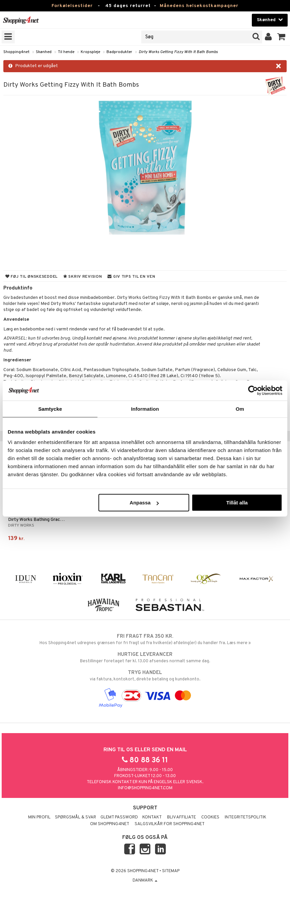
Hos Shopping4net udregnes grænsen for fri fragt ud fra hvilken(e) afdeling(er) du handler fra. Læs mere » (145, 639)
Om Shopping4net (109, 824)
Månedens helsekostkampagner (199, 6)
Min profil (39, 817)
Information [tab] (145, 408)
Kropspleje (90, 52)
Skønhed (44, 52)
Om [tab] (240, 408)
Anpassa (144, 502)
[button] (281, 37)
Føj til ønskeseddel (31, 276)
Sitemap (170, 871)
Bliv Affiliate (181, 817)
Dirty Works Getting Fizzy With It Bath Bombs (178, 52)
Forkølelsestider (72, 6)
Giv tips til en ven (131, 276)
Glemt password (119, 817)
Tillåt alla (237, 502)
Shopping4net (16, 52)
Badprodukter (119, 52)
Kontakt (152, 817)
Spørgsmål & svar (75, 817)
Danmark (145, 880)
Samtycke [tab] (50, 408)
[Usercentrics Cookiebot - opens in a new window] (253, 390)
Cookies (210, 817)
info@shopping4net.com (145, 788)
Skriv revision (82, 276)
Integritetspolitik (245, 817)
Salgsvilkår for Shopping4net (170, 824)
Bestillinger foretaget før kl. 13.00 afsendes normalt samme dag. (145, 657)
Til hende (66, 52)
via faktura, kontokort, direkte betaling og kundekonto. (145, 675)
